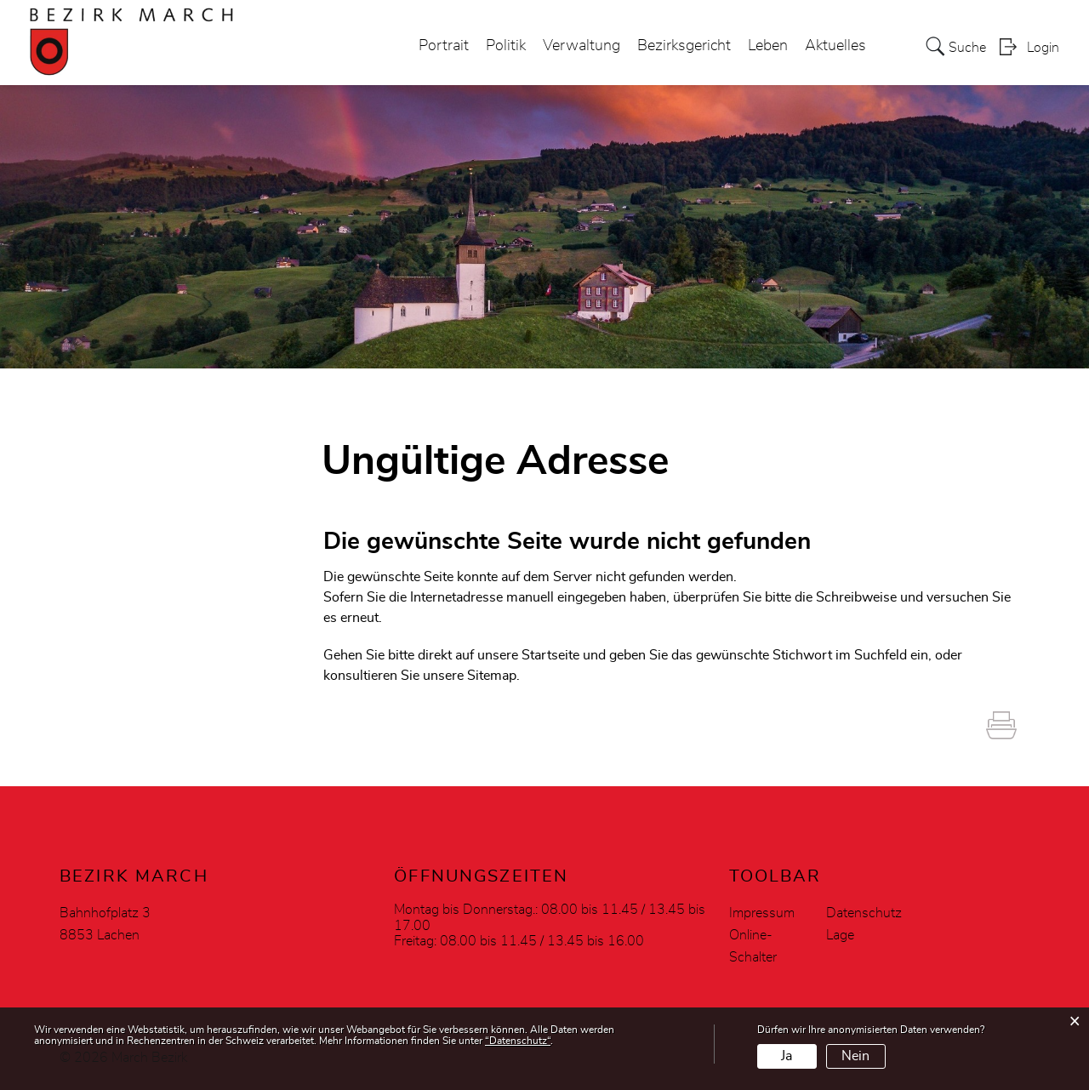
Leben (768, 46)
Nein (855, 1056)
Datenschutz (864, 913)
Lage (840, 935)
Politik (506, 46)
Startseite (550, 655)
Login (1043, 47)
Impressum (762, 913)
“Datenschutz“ (517, 1041)
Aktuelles (835, 46)
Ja (786, 1056)
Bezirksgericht (684, 46)
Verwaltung (581, 46)
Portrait (444, 46)
